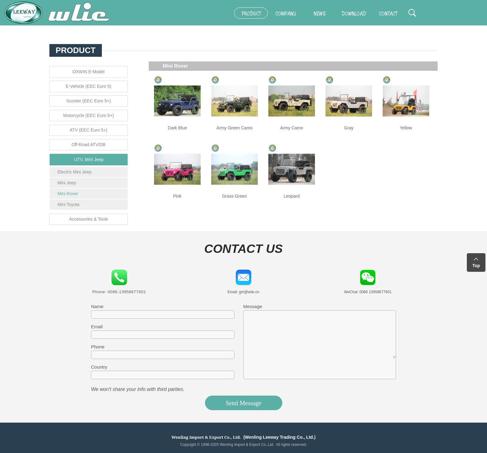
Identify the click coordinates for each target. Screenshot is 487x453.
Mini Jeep (66, 182)
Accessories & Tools (88, 219)
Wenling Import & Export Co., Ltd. (206, 437)
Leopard (291, 196)
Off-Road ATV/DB (88, 144)
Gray (348, 127)
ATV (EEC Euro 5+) (88, 130)
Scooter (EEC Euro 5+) (88, 100)
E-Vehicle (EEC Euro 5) (88, 86)
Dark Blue (177, 127)
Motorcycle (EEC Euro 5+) (88, 115)
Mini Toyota (68, 204)
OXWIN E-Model (88, 71)
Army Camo (291, 127)
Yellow (406, 127)
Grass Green (234, 196)
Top (476, 265)
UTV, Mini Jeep (88, 159)
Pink (177, 196)
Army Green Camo (234, 127)
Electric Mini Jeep (74, 171)
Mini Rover (67, 193)
